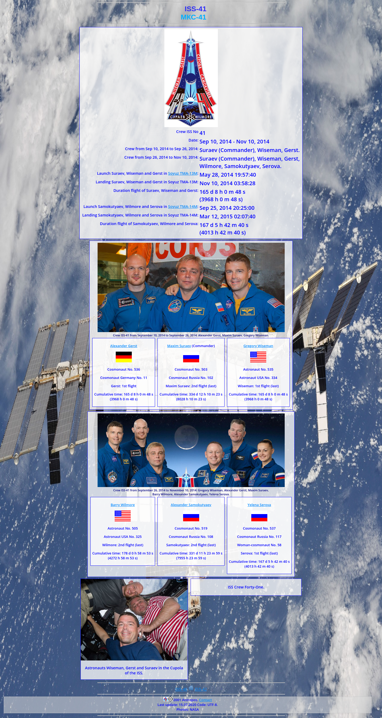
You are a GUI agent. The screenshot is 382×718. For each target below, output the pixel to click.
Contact (205, 699)
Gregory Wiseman (258, 345)
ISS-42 (201, 689)
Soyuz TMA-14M (182, 206)
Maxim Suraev (179, 345)
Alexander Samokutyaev (191, 504)
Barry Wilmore (123, 504)
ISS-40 (181, 689)
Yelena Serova (259, 504)
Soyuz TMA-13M (182, 173)
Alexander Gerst (123, 345)
